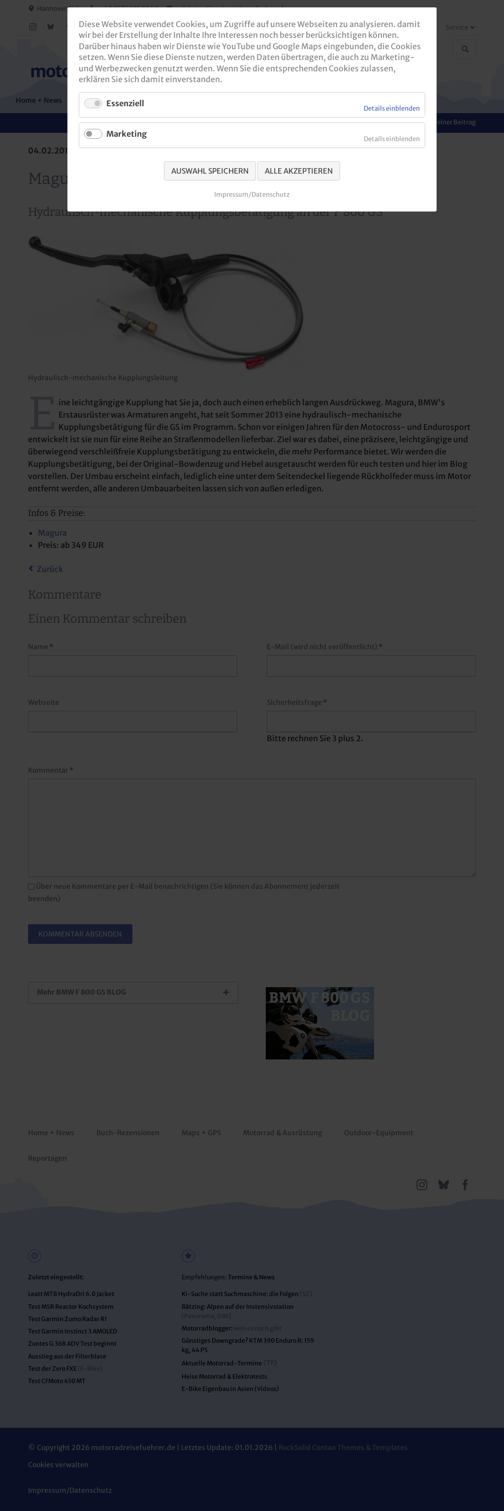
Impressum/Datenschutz (252, 194)
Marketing (126, 134)
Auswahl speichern (210, 171)
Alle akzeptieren (299, 171)
